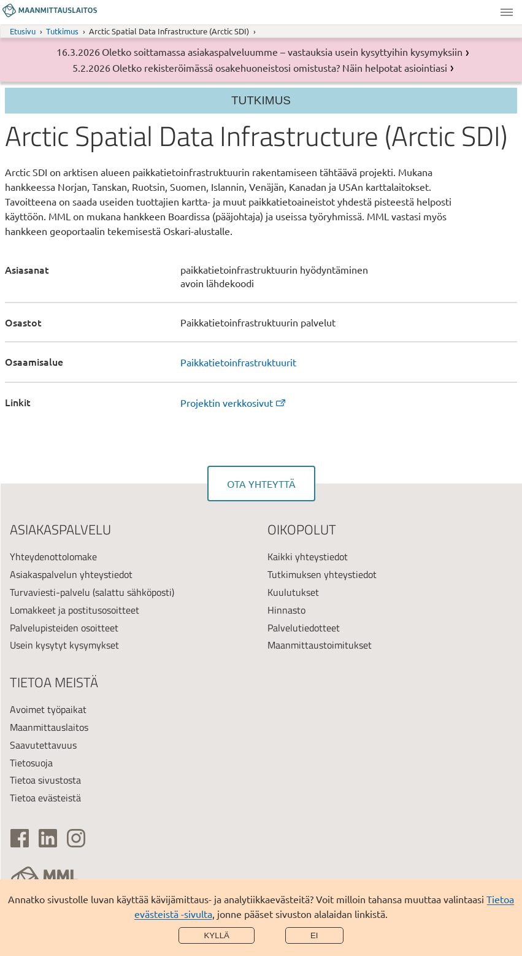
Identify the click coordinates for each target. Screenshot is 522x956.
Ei (314, 935)
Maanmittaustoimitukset (319, 645)
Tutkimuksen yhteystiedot (322, 574)
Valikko (506, 12)
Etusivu (23, 31)
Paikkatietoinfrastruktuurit (238, 362)
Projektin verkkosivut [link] (233, 402)
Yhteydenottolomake (53, 556)
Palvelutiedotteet (303, 627)
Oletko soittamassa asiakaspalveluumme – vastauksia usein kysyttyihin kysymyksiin (282, 51)
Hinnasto (286, 610)
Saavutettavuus (43, 745)
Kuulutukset (293, 592)
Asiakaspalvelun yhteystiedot (71, 574)
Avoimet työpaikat (48, 709)
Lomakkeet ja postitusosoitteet (74, 610)
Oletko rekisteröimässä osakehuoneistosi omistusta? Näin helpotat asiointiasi (279, 67)
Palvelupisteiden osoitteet (64, 627)
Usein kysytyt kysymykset (64, 645)
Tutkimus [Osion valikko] (261, 100)
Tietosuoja (31, 762)
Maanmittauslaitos (49, 727)
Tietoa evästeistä (45, 797)
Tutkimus (62, 31)
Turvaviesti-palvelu (50, 592)
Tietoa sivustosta (45, 780)
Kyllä (216, 935)
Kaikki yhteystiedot (307, 556)
